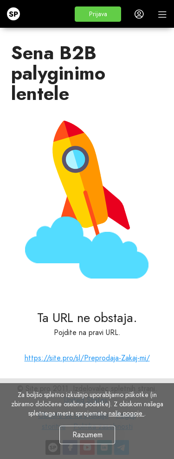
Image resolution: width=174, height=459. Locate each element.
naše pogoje (126, 413)
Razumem (87, 434)
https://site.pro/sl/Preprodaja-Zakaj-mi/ (87, 358)
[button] (98, 14)
